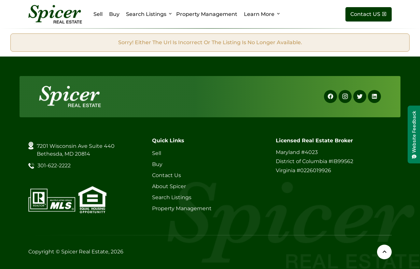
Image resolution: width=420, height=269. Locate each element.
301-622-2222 (54, 165)
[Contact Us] (368, 14)
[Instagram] (345, 96)
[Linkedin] (374, 96)
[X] (359, 96)
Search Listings (146, 14)
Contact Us (166, 175)
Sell (98, 14)
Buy (114, 14)
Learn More (259, 14)
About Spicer (169, 186)
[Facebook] (330, 96)
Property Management (206, 14)
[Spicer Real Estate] (55, 14)
